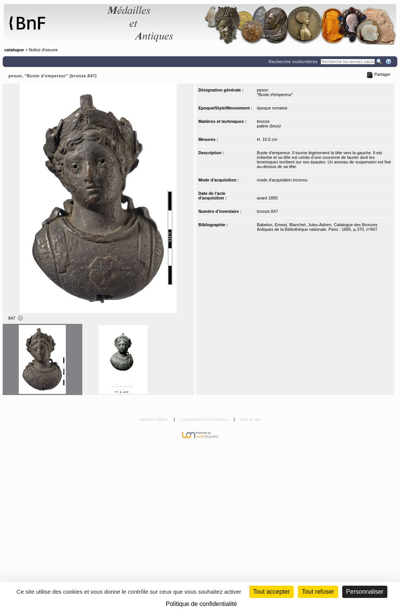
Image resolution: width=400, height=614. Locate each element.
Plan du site (250, 419)
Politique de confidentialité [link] (201, 604)
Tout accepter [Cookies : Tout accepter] (271, 591)
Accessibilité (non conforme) (205, 419)
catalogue (14, 49)
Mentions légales (154, 419)
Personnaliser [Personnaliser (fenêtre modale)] (365, 591)
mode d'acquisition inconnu (282, 180)
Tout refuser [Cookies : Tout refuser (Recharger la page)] (318, 591)
